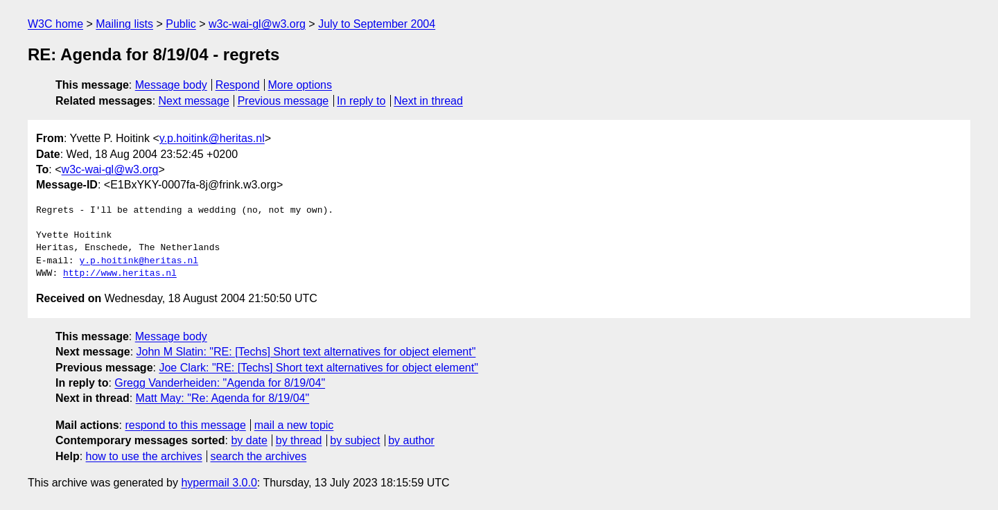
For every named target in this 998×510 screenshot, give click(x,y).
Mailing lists (124, 24)
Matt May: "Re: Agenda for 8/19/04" (223, 398)
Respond (238, 85)
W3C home (55, 24)
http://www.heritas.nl (120, 273)
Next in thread (428, 101)
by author (411, 440)
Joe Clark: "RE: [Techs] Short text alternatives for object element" (318, 367)
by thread (299, 440)
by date (249, 440)
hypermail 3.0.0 (218, 483)
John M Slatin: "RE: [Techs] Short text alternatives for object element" (306, 352)
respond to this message (185, 425)
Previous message (283, 101)
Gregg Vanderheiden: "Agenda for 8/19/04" (219, 383)
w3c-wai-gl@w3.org (257, 24)
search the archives (259, 456)
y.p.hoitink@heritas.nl (212, 138)
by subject (355, 440)
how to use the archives (144, 456)
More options (300, 85)
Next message (194, 101)
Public (181, 24)
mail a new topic (294, 425)
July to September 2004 (376, 24)
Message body (171, 85)
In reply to (361, 101)
